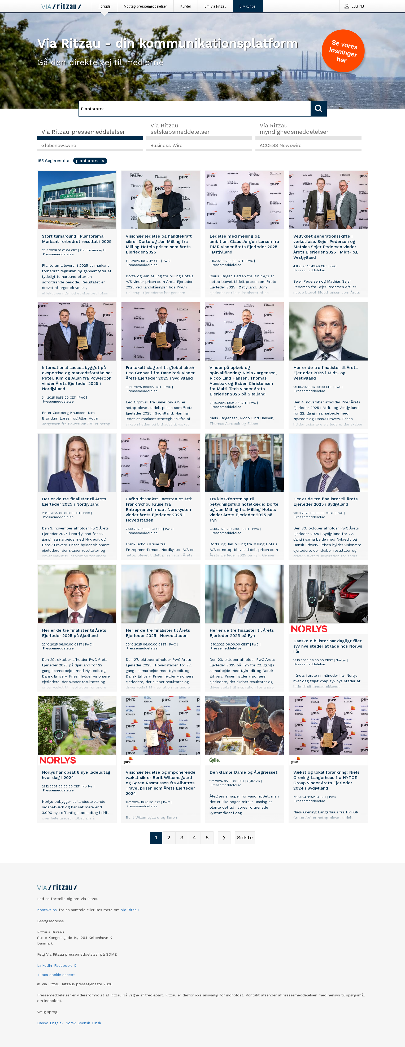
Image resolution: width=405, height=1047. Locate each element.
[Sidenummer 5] (207, 838)
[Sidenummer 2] (169, 838)
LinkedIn (44, 965)
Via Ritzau (130, 910)
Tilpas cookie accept (56, 975)
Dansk (42, 1023)
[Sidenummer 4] (194, 838)
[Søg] (195, 109)
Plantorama (90, 161)
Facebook (63, 965)
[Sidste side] (245, 838)
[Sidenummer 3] (181, 838)
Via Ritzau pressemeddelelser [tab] (83, 131)
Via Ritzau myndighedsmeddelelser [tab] (294, 128)
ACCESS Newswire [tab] (281, 146)
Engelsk (56, 1023)
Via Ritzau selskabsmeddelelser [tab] (180, 128)
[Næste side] (224, 838)
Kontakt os (47, 910)
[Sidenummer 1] (156, 838)
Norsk (71, 1023)
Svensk (84, 1023)
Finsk (96, 1023)
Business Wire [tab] (166, 146)
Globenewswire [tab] (58, 146)
